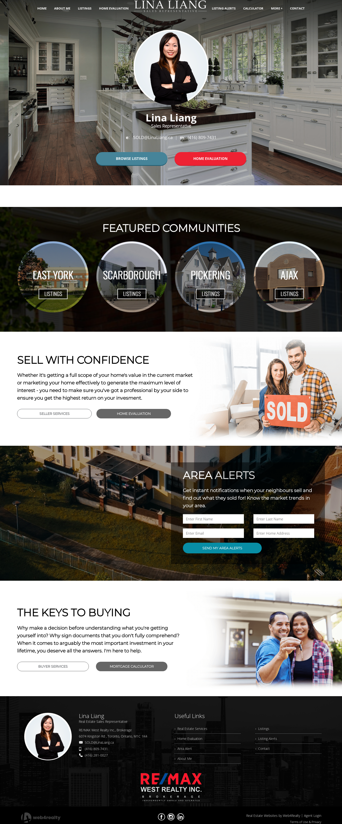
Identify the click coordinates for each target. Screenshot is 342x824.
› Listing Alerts (266, 738)
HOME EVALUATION (210, 158)
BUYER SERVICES (53, 666)
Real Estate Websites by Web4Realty (273, 815)
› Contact (262, 748)
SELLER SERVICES (54, 414)
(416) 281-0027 (96, 755)
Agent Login (312, 815)
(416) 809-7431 (96, 749)
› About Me (183, 758)
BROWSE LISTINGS (131, 158)
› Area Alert (183, 748)
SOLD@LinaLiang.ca (99, 742)
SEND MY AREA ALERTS (222, 548)
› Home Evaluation (188, 738)
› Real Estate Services (191, 728)
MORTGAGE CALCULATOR (132, 666)
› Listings (262, 728)
